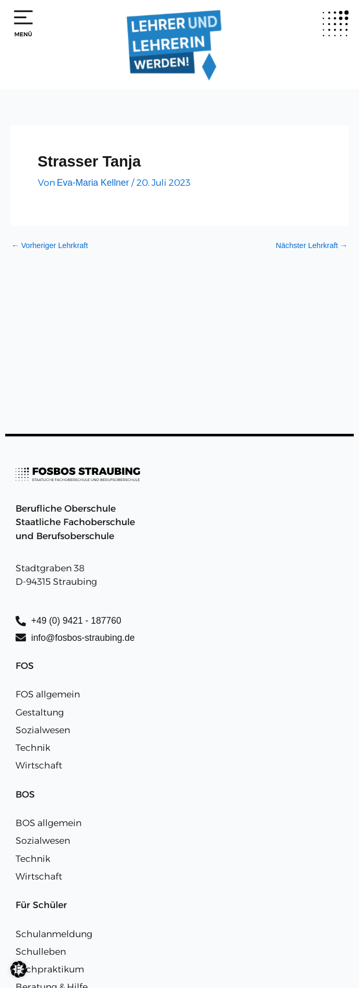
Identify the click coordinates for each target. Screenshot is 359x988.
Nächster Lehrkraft (311, 246)
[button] (18, 969)
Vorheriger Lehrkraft (49, 246)
